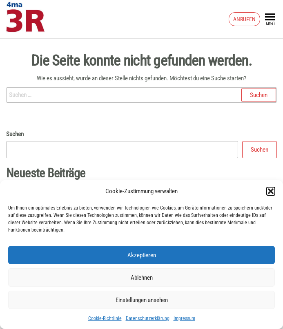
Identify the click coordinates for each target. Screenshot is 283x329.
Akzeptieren (141, 255)
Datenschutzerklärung (147, 318)
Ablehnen (142, 277)
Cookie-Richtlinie (105, 318)
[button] (271, 191)
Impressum (184, 318)
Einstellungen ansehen (142, 300)
